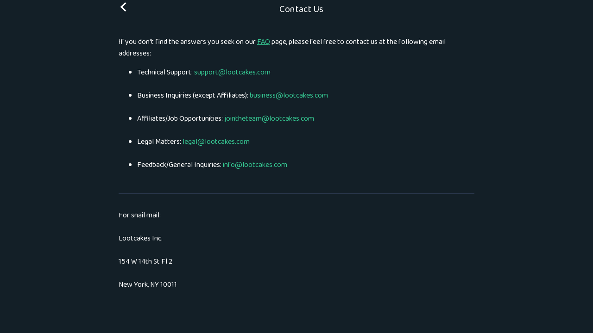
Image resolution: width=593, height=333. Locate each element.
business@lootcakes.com (289, 95)
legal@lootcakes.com (216, 142)
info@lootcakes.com (255, 165)
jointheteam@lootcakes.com (269, 118)
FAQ (263, 42)
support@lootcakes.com (232, 72)
